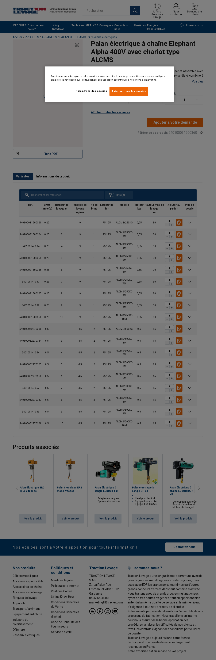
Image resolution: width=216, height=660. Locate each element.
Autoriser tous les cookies (129, 91)
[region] (109, 84)
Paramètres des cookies (91, 90)
